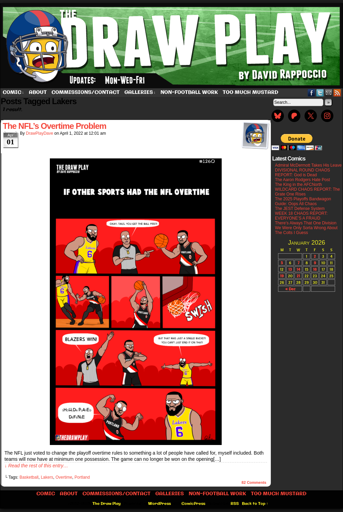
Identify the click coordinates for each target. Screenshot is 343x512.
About (38, 92)
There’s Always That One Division (305, 223)
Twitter (320, 92)
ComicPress (193, 504)
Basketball (29, 477)
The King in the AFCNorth (298, 184)
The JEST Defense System (300, 208)
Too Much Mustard (250, 92)
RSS (337, 92)
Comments (254, 482)
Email (328, 92)
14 (298, 269)
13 (290, 269)
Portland (82, 477)
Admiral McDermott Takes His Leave (308, 165)
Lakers (47, 477)
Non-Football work (189, 92)
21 (298, 275)
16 (315, 269)
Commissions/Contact (86, 92)
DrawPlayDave (39, 133)
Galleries (140, 92)
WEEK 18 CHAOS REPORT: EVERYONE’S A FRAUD (301, 216)
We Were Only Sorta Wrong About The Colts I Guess (306, 230)
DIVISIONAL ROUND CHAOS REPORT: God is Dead (302, 172)
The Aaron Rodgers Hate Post (302, 179)
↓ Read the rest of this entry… (36, 465)
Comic (13, 92)
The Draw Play (106, 504)
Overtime (63, 477)
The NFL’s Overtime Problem (54, 126)
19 (282, 275)
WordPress (159, 504)
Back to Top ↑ (255, 504)
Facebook (311, 92)
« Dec (290, 288)
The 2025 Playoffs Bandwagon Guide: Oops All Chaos (303, 201)
